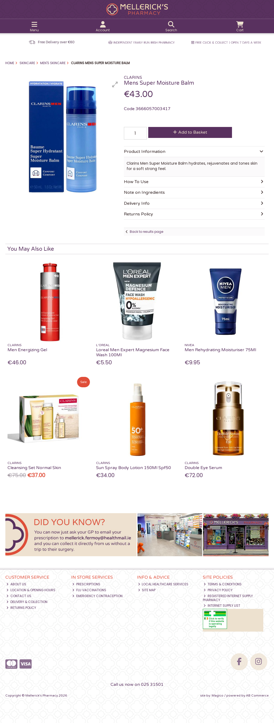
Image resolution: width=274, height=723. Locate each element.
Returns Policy (21, 607)
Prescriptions (86, 584)
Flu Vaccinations (89, 590)
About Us (16, 584)
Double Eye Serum (203, 467)
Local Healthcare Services (163, 584)
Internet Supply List (222, 605)
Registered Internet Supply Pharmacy (228, 598)
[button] (115, 84)
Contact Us (18, 596)
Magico (217, 695)
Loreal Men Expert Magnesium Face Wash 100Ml (132, 352)
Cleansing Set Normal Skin (34, 467)
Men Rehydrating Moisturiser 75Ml (220, 350)
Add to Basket (190, 132)
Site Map (147, 590)
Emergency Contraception (97, 596)
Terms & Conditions (223, 584)
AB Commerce (257, 695)
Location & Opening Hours (30, 590)
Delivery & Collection (26, 602)
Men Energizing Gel (27, 350)
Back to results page (146, 231)
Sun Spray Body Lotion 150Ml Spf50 (133, 467)
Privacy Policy (218, 590)
